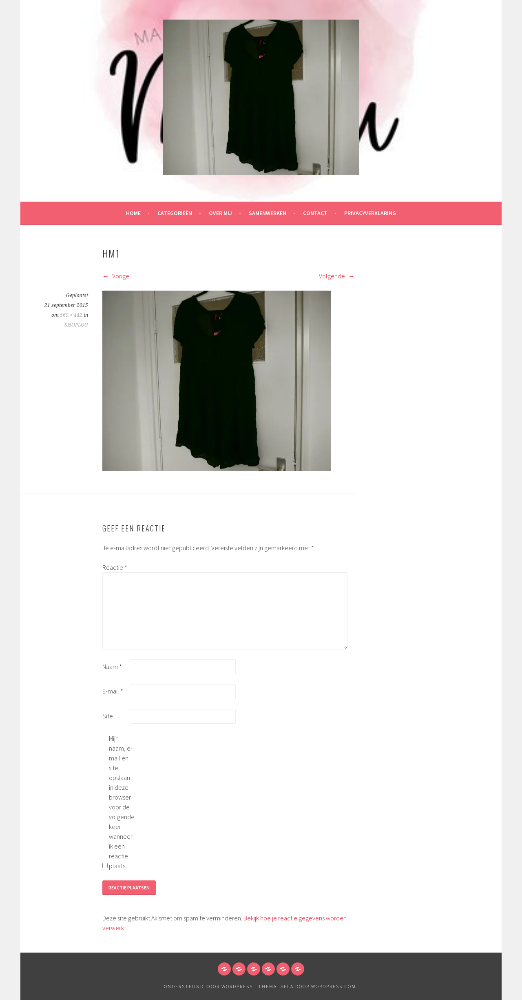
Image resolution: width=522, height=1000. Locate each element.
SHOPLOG (76, 325)
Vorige (115, 276)
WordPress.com (333, 986)
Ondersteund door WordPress (208, 986)
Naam (112, 666)
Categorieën (174, 213)
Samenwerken (267, 213)
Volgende (337, 276)
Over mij (220, 213)
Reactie (114, 567)
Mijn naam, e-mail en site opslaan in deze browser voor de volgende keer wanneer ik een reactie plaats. (122, 802)
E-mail (112, 691)
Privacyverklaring (370, 213)
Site (107, 716)
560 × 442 (71, 315)
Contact (315, 213)
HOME (133, 213)
